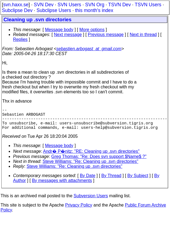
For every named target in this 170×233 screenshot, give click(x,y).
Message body (59, 29)
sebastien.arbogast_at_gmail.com (88, 48)
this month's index (94, 10)
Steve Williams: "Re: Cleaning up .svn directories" (90, 167)
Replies (20, 39)
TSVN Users (148, 4)
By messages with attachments (62, 186)
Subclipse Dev (17, 10)
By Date (87, 181)
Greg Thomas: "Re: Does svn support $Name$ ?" (99, 162)
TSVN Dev (119, 4)
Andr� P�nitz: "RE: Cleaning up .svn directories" (91, 156)
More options (92, 29)
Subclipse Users (53, 10)
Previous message (106, 34)
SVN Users (69, 4)
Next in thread (143, 34)
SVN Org (94, 4)
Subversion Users (91, 201)
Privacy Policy (78, 210)
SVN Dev (43, 4)
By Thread (111, 181)
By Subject (137, 181)
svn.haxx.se (16, 4)
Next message (68, 34)
